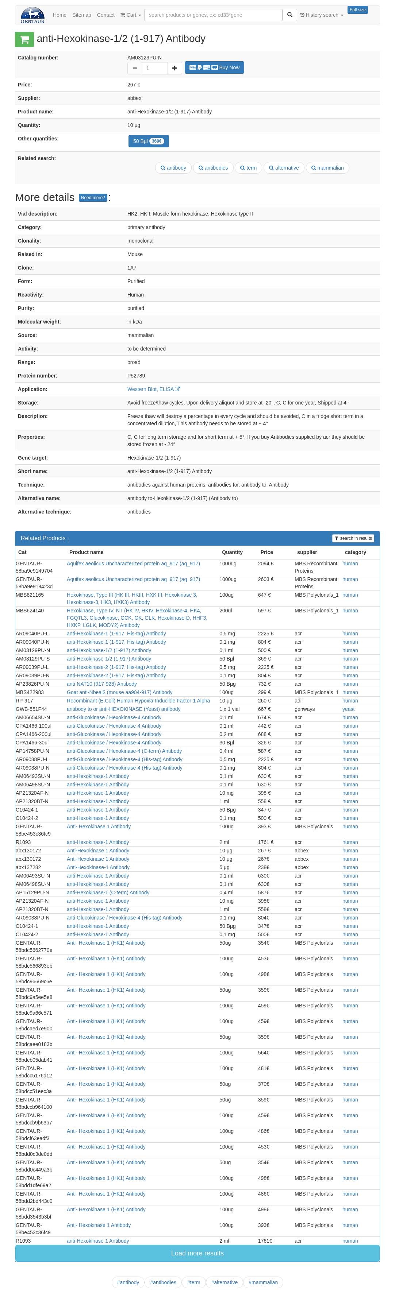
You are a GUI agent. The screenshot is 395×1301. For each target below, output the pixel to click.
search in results (353, 538)
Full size (358, 9)
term (248, 168)
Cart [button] (130, 15)
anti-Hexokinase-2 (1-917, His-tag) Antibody (116, 667)
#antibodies (163, 1282)
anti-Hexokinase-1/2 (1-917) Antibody (109, 650)
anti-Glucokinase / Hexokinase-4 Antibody (114, 717)
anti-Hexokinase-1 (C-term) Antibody (108, 892)
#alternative (224, 1282)
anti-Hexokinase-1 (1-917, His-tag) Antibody (116, 633)
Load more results (197, 1253)
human (350, 563)
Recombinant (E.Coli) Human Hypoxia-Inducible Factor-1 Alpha (138, 701)
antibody (173, 168)
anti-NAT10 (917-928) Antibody (102, 684)
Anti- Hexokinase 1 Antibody (99, 826)
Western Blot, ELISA (153, 389)
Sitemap (81, 15)
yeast (348, 709)
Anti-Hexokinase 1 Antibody (98, 850)
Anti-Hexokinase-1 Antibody (98, 867)
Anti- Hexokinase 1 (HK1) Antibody (106, 943)
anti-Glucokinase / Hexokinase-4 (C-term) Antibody (124, 751)
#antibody (128, 1282)
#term (193, 1282)
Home (59, 15)
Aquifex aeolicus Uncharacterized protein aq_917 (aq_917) (133, 563)
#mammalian (263, 1282)
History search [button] (322, 15)
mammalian (327, 168)
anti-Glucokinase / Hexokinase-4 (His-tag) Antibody (125, 759)
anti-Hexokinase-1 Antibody (98, 776)
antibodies (213, 168)
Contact (106, 15)
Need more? (93, 197)
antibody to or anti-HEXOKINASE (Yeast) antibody (124, 709)
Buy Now (214, 67)
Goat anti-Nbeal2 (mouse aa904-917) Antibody (120, 692)
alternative (284, 168)
